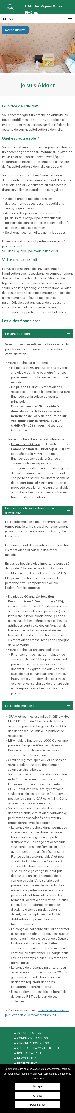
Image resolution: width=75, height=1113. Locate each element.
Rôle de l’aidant (29, 1053)
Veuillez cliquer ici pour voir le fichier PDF (31, 251)
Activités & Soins (30, 1033)
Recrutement (27, 1063)
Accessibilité (15, 30)
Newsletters (27, 1058)
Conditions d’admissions (35, 1038)
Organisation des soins (35, 1043)
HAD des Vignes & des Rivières (43, 9)
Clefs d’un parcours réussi (38, 1048)
